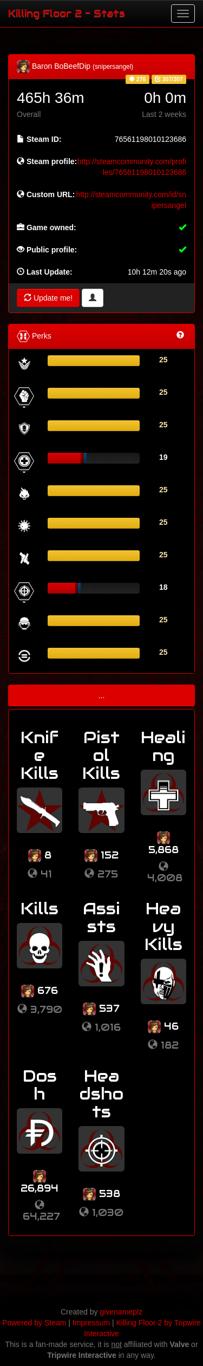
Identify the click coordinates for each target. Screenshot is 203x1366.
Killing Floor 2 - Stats (66, 13)
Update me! (48, 298)
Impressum (91, 1322)
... (102, 695)
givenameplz (121, 1312)
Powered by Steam (34, 1322)
